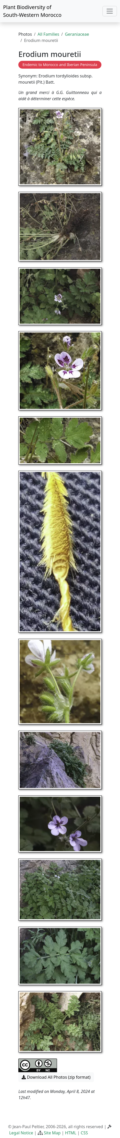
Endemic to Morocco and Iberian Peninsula (59, 64)
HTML (70, 1133)
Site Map (52, 1133)
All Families (48, 34)
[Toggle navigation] (109, 11)
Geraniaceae (77, 34)
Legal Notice (21, 1133)
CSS (84, 1133)
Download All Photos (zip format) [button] (56, 1077)
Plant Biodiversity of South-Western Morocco (32, 11)
